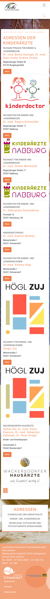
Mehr (7, 71)
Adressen (20, 32)
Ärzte (26, 32)
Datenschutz (10, 592)
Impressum (9, 581)
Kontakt (7, 586)
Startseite (13, 32)
